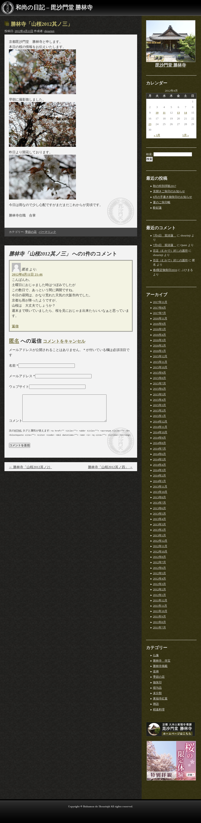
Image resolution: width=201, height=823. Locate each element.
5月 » (185, 135)
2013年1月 (159, 535)
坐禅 (156, 671)
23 (150, 124)
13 (178, 112)
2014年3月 (159, 470)
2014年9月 (159, 437)
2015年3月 (159, 405)
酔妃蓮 (157, 207)
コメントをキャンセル (64, 341)
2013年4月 (159, 519)
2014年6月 (159, 454)
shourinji (49, 31)
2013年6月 (159, 508)
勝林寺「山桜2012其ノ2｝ (30, 472)
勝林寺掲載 (160, 666)
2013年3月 (159, 524)
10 (157, 112)
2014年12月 (160, 421)
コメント (15, 426)
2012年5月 (159, 573)
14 (185, 112)
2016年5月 (159, 329)
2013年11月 (160, 486)
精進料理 (159, 709)
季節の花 (31, 232)
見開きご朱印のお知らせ (169, 191)
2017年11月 (160, 302)
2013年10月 (160, 492)
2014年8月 (159, 443)
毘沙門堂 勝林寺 (170, 65)
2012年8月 (159, 557)
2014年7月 (159, 448)
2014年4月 (159, 464)
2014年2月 (159, 475)
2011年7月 (159, 627)
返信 (15, 326)
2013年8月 (159, 497)
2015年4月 (159, 399)
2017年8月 (159, 307)
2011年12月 (160, 600)
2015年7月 (159, 383)
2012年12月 (160, 540)
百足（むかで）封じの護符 (170, 250)
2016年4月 (159, 334)
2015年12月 (160, 356)
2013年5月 (159, 513)
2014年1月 (159, 481)
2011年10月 (160, 611)
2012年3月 (159, 584)
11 (164, 112)
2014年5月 (159, 459)
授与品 (157, 687)
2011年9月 (159, 616)
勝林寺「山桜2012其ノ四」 (110, 472)
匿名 (14, 341)
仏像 (156, 655)
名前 (12, 365)
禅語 (156, 704)
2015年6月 (159, 388)
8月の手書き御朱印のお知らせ (172, 197)
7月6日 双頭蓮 (164, 235)
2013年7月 (159, 502)
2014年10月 (160, 432)
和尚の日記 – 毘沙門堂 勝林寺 (54, 7)
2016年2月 (159, 345)
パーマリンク (47, 232)
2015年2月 (159, 410)
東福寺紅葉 (160, 698)
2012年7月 (159, 562)
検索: (149, 154)
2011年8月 (159, 622)
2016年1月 (159, 351)
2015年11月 (160, 362)
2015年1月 (159, 416)
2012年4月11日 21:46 (27, 274)
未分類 (157, 693)
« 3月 (157, 135)
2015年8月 (159, 378)
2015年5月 (159, 394)
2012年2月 (159, 589)
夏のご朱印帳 (161, 202)
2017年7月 (159, 313)
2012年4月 (159, 578)
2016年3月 (159, 340)
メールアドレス (20, 376)
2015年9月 (159, 372)
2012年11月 (160, 546)
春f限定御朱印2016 (165, 270)
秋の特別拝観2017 (164, 186)
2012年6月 (159, 568)
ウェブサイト (19, 386)
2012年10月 (160, 551)
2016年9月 (159, 323)
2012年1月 (159, 595)
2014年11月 (160, 427)
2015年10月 (160, 367)
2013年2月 (159, 529)
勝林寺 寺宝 (161, 660)
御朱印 (157, 682)
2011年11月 (160, 605)
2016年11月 (160, 318)
